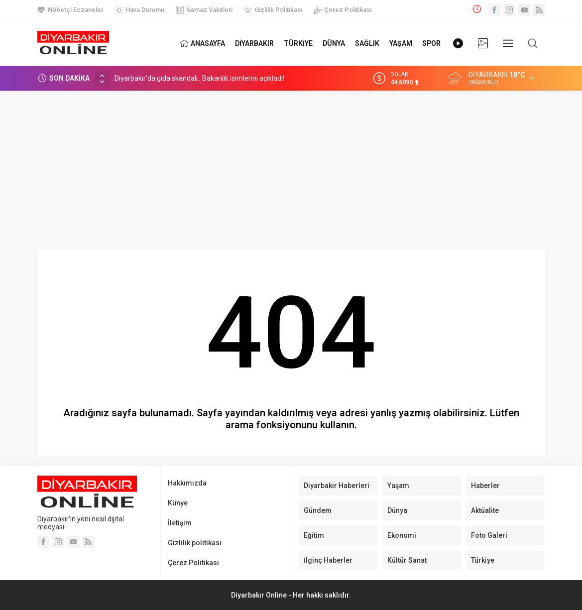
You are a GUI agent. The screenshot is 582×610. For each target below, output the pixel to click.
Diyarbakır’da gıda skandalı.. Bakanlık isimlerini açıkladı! (199, 78)
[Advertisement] (291, 165)
